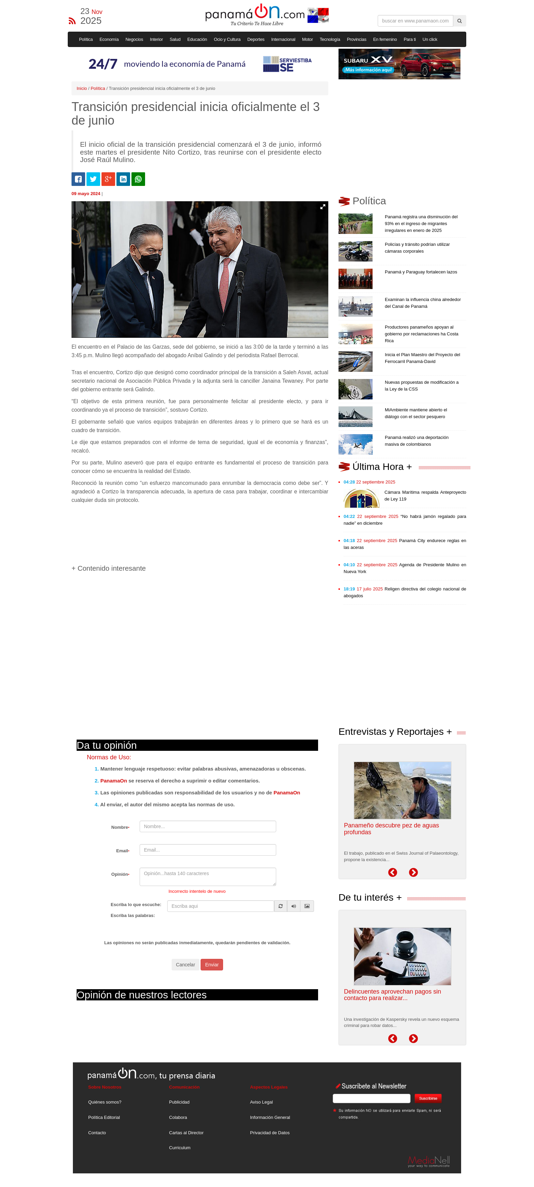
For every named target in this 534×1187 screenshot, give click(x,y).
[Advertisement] (195, 531)
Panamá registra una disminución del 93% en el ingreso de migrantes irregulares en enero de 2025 (421, 223)
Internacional (283, 39)
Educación (197, 39)
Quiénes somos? (105, 1102)
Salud (175, 39)
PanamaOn (113, 781)
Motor (307, 39)
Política (86, 39)
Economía (109, 39)
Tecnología (330, 39)
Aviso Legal (261, 1102)
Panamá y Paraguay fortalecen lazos (421, 271)
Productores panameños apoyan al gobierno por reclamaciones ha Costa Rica (421, 334)
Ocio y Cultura (227, 39)
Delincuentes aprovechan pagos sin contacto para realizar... (392, 995)
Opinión (120, 874)
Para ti (409, 39)
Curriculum (180, 1147)
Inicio (82, 88)
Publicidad (179, 1102)
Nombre (120, 827)
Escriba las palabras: (133, 915)
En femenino (385, 39)
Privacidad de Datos (269, 1132)
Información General (270, 1117)
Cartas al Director (186, 1132)
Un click (430, 39)
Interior (156, 39)
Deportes (255, 39)
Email (122, 850)
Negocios (134, 39)
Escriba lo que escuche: (136, 904)
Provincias (356, 39)
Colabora (178, 1117)
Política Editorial (104, 1117)
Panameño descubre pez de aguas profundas (391, 829)
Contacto (97, 1132)
